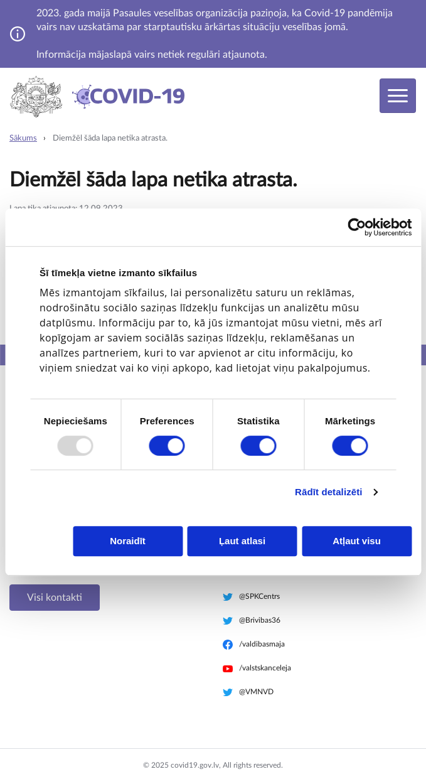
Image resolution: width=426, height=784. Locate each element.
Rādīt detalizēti (328, 491)
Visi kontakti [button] (54, 598)
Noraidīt (128, 540)
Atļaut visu (357, 540)
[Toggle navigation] (398, 95)
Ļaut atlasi (242, 540)
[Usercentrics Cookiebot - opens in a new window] (357, 227)
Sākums (23, 138)
